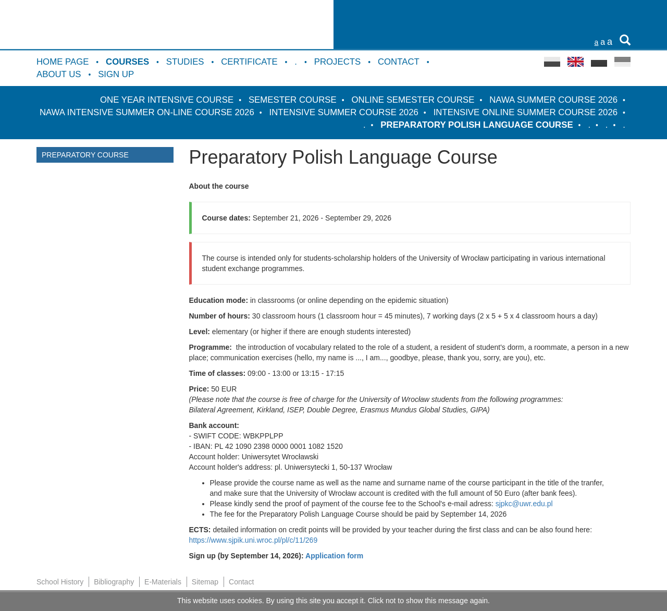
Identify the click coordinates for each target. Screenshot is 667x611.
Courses (127, 62)
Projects (337, 62)
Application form (334, 556)
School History (59, 582)
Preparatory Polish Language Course (476, 125)
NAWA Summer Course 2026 (553, 100)
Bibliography (114, 582)
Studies (185, 62)
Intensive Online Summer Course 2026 (525, 112)
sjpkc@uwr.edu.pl (524, 503)
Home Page (62, 62)
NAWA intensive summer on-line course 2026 (147, 112)
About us (58, 74)
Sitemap (205, 582)
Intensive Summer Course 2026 (343, 112)
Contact (398, 62)
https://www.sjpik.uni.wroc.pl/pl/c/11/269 (253, 540)
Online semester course (413, 100)
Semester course (293, 100)
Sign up (116, 74)
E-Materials (162, 582)
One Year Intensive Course (166, 100)
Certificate (249, 62)
